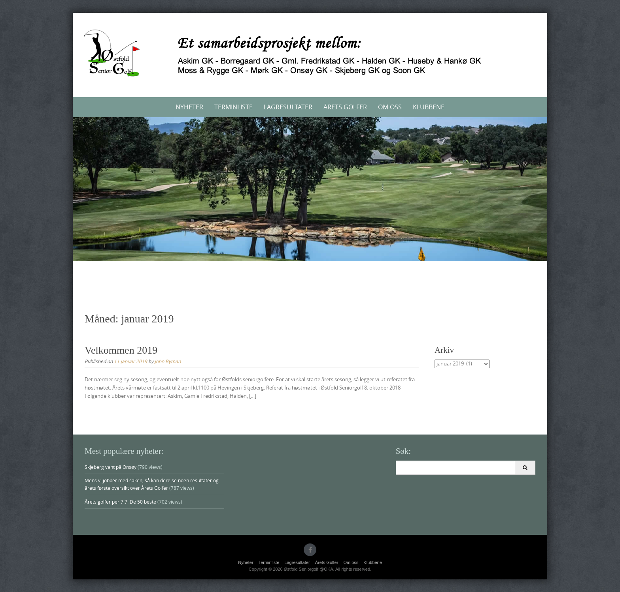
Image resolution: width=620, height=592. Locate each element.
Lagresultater (288, 107)
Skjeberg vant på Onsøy (110, 467)
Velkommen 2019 (121, 350)
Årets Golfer (345, 107)
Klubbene (428, 107)
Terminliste (233, 107)
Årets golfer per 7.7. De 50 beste (120, 501)
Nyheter (189, 107)
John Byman (168, 361)
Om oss (390, 107)
